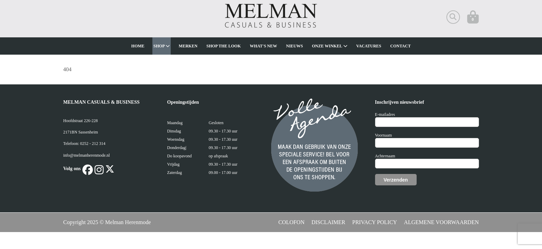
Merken (188, 46)
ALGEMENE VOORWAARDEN (441, 222)
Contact (400, 46)
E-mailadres (385, 114)
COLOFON (291, 222)
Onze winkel (329, 46)
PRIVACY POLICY (374, 222)
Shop (161, 46)
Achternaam (385, 156)
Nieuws (294, 46)
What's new (263, 46)
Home (137, 46)
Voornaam (383, 135)
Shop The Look (223, 46)
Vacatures (368, 46)
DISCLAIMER (328, 222)
